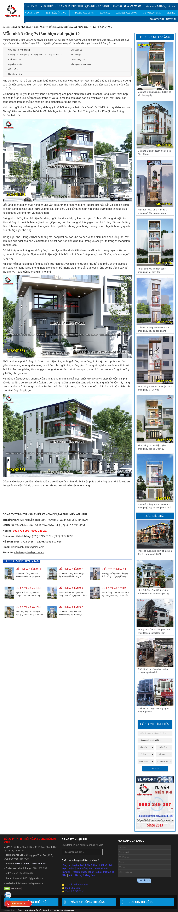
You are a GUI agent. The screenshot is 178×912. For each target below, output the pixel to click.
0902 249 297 (119, 6)
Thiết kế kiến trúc (21, 27)
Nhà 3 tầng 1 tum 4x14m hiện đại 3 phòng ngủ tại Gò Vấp (116, 588)
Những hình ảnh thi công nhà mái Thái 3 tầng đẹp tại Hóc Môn (154, 631)
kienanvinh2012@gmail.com (160, 6)
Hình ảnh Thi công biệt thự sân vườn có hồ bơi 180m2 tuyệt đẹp (153, 592)
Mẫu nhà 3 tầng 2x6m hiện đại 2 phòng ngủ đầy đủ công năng (73, 588)
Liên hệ (171, 13)
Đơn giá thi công (141, 902)
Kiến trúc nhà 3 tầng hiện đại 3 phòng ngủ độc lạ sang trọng (116, 569)
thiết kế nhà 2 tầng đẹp (80, 868)
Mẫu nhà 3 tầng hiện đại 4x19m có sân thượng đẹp (30, 569)
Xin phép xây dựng (128, 13)
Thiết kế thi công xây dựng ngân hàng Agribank (153, 710)
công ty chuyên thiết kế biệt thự (79, 865)
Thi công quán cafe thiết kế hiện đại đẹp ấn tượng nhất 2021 (155, 552)
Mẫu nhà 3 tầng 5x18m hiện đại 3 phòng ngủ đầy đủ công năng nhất (73, 607)
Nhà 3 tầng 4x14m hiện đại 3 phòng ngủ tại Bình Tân (30, 588)
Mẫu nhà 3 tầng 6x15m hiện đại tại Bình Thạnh (73, 569)
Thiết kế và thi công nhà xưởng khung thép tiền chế (153, 671)
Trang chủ (18, 13)
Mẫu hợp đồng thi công (88, 902)
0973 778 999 (134, 6)
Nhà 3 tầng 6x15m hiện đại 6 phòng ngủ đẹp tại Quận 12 (30, 607)
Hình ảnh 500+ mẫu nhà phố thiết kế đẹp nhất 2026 (61, 27)
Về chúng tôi (36, 13)
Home (6, 27)
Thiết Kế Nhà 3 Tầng (101, 27)
